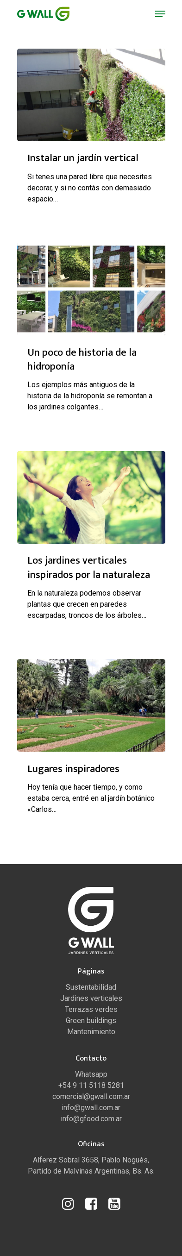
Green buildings (91, 1020)
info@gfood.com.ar (91, 1118)
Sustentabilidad (91, 987)
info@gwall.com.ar (91, 1107)
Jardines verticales (91, 998)
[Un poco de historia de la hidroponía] (91, 289)
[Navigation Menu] (160, 14)
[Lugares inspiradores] (91, 705)
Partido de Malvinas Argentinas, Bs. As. (91, 1171)
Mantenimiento (91, 1031)
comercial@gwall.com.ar (91, 1096)
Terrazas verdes (91, 1009)
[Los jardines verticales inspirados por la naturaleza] (91, 497)
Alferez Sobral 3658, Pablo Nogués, (91, 1160)
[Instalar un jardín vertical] (91, 95)
